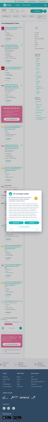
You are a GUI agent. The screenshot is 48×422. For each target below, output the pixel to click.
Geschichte (20, 386)
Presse (18, 376)
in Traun (16, 23)
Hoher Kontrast (21, 1)
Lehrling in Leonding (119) (38, 71)
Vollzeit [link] (7, 32)
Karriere (19, 379)
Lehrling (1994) (38, 92)
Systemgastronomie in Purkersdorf (41, 118)
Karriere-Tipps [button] (26, 5)
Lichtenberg (8, 74)
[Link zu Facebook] (13, 406)
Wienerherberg (40, 110)
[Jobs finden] (45, 11)
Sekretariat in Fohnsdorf (39, 114)
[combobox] (24, 11)
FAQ (4, 381)
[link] (45, 5)
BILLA (6, 131)
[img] (22, 27)
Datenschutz (34, 379)
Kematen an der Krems (11, 134)
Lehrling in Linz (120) (38, 60)
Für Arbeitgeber (7, 384)
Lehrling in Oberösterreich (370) (40, 88)
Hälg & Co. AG (8, 269)
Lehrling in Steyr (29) (38, 65)
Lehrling (7, 23)
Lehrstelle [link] (8, 53)
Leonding (8, 55)
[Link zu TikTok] (4, 406)
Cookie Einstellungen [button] (36, 384)
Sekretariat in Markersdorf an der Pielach (39, 105)
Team (18, 381)
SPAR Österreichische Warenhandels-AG (10, 50)
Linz (7, 94)
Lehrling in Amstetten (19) (38, 77)
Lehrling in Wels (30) (38, 82)
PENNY (6, 70)
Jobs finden (37, 11)
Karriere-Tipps (6, 379)
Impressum (34, 381)
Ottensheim (8, 34)
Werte (18, 384)
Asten (7, 290)
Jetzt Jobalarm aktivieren (11, 344)
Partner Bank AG (8, 229)
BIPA (6, 31)
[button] (6, 16)
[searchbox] (5, 11)
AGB (32, 376)
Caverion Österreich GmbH (11, 302)
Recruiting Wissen (7, 386)
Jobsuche (17, 5)
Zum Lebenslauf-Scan (11, 119)
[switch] (15, 1)
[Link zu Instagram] (8, 406)
